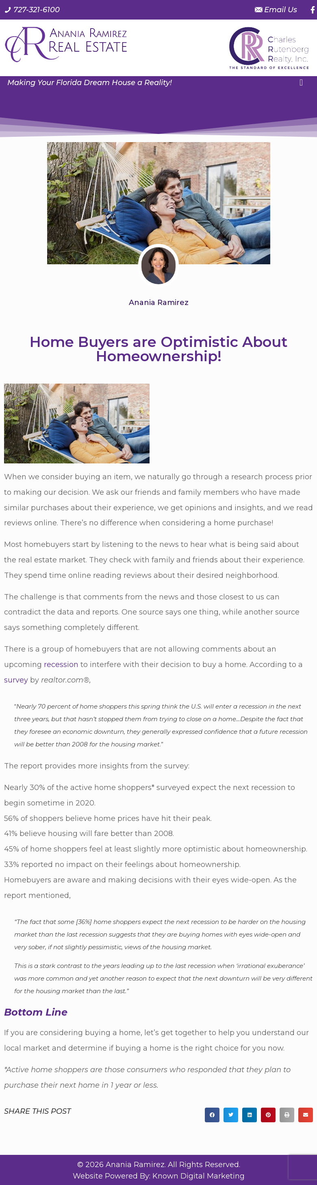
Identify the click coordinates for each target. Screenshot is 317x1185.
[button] (301, 83)
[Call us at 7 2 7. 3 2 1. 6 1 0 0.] (32, 9)
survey (16, 680)
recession (61, 664)
